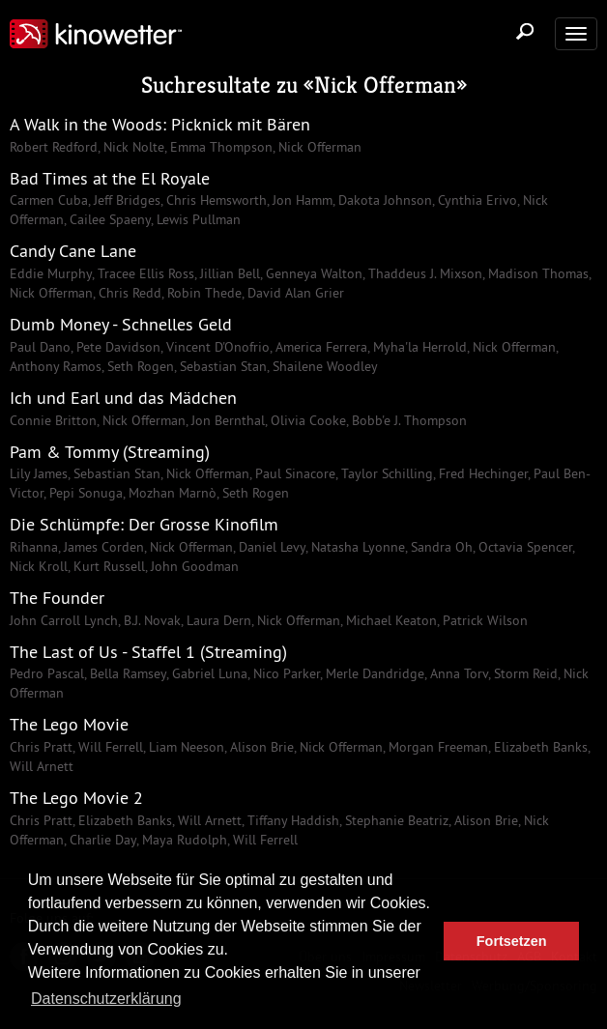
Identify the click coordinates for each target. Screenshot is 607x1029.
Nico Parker (284, 673)
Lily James (39, 473)
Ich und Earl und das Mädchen (123, 397)
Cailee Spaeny (108, 219)
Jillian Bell (228, 273)
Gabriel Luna (207, 673)
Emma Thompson (219, 147)
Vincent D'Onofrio (216, 347)
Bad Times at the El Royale (110, 178)
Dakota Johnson (383, 200)
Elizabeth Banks (539, 747)
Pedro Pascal (47, 673)
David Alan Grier (294, 292)
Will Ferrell (108, 747)
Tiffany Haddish (291, 820)
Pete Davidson (116, 347)
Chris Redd (128, 292)
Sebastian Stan (221, 366)
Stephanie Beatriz (394, 820)
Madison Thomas (536, 273)
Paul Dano (40, 347)
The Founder (57, 597)
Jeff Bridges (125, 200)
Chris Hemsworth (214, 200)
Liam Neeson (184, 747)
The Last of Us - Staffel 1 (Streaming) (148, 652)
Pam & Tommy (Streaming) (110, 452)
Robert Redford (54, 147)
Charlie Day (101, 839)
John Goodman (193, 566)
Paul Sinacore (293, 473)
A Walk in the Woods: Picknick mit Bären (160, 124)
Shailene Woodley (323, 366)
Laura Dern (217, 620)
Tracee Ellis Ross (144, 273)
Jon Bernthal (226, 420)
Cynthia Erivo (475, 200)
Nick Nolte (132, 147)
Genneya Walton (312, 273)
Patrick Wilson (483, 620)
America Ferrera (319, 347)
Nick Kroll (39, 566)
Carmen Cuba (49, 200)
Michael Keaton (389, 620)
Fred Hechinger (481, 473)
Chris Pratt (41, 747)
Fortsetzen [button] (512, 941)
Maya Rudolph (182, 839)
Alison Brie (260, 747)
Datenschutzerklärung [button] (106, 998)
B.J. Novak (150, 620)
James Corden (102, 547)
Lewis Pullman (197, 219)
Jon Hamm (300, 200)
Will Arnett (41, 766)
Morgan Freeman (436, 747)
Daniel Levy (270, 547)
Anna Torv (457, 673)
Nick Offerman (385, 85)
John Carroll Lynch (64, 620)
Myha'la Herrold (418, 347)
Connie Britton (53, 420)
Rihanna (34, 547)
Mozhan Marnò (171, 492)
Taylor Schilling (385, 473)
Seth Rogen (138, 366)
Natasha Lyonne (356, 547)
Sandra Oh (440, 547)
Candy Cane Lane (73, 251)
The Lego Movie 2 (76, 797)
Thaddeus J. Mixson (423, 273)
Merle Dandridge (373, 673)
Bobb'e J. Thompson (407, 420)
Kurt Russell (107, 566)
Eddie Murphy (51, 273)
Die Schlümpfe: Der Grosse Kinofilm (144, 524)
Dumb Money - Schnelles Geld (121, 324)
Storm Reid (524, 673)
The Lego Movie (69, 724)
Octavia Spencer (523, 547)
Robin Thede (202, 292)
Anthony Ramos (55, 366)
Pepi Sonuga (84, 492)
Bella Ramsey (126, 673)
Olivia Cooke (306, 420)
